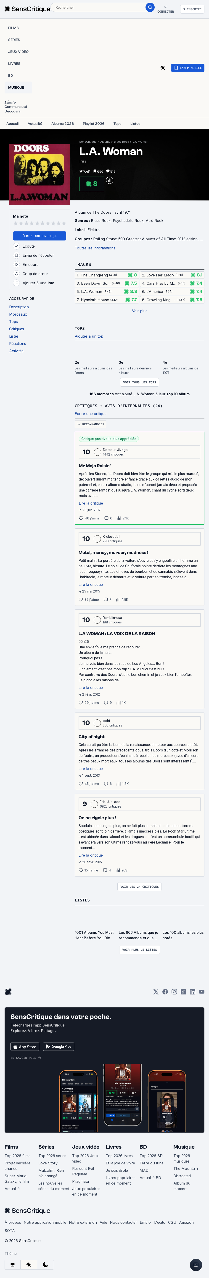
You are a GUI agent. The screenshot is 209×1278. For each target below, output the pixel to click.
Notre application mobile (45, 1221)
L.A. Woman (140, 141)
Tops (80, 328)
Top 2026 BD (151, 1155)
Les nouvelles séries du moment (53, 1185)
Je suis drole (117, 1169)
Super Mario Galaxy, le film (17, 1178)
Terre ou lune (152, 1162)
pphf (106, 720)
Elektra (93, 229)
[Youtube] (201, 992)
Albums (105, 141)
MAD (144, 1169)
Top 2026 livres (119, 1155)
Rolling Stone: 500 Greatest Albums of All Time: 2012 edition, (146, 239)
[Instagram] (174, 992)
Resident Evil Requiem (83, 1171)
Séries (46, 1146)
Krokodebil (111, 536)
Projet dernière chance (17, 1165)
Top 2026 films (17, 1155)
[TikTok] (183, 992)
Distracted (182, 1175)
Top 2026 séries (52, 1155)
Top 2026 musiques (181, 1158)
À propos (13, 1221)
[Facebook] (165, 992)
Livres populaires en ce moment (120, 1180)
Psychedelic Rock (128, 220)
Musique (184, 1146)
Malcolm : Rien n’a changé (51, 1172)
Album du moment (181, 1185)
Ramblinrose (112, 617)
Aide (103, 1221)
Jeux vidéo (86, 1146)
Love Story (48, 1162)
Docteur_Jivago (115, 449)
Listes (83, 899)
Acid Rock (154, 220)
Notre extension (83, 1221)
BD (143, 1146)
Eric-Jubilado (110, 801)
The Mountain (185, 1168)
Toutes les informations (95, 248)
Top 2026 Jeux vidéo (85, 1158)
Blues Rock (121, 141)
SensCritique (88, 141)
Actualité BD (150, 1177)
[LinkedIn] (192, 992)
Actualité (12, 1188)
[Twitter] (156, 992)
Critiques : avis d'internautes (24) (123, 405)
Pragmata (80, 1180)
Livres (114, 1146)
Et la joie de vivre (120, 1162)
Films (11, 1146)
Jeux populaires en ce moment (86, 1191)
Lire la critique (91, 502)
